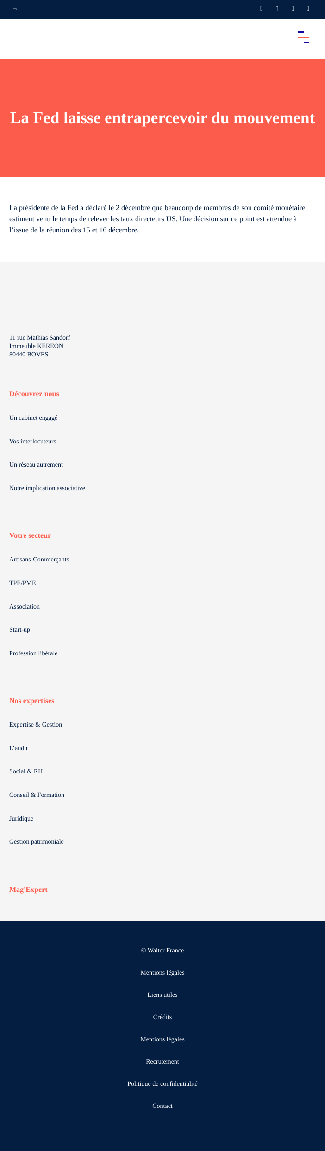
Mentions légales (162, 973)
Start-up (19, 630)
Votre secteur (30, 536)
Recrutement (162, 1061)
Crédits (162, 1017)
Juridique (21, 818)
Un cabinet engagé (33, 418)
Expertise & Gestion (35, 725)
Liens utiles (163, 995)
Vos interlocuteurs (32, 441)
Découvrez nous (34, 394)
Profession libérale (33, 653)
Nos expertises (31, 701)
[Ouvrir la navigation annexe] (14, 9)
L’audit (18, 748)
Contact (162, 1106)
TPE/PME (22, 583)
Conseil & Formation (36, 795)
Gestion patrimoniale (36, 842)
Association (24, 606)
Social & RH (26, 771)
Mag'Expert (28, 890)
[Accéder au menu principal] (304, 37)
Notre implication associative (47, 488)
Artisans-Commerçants (39, 559)
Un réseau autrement (36, 464)
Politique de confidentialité (162, 1084)
